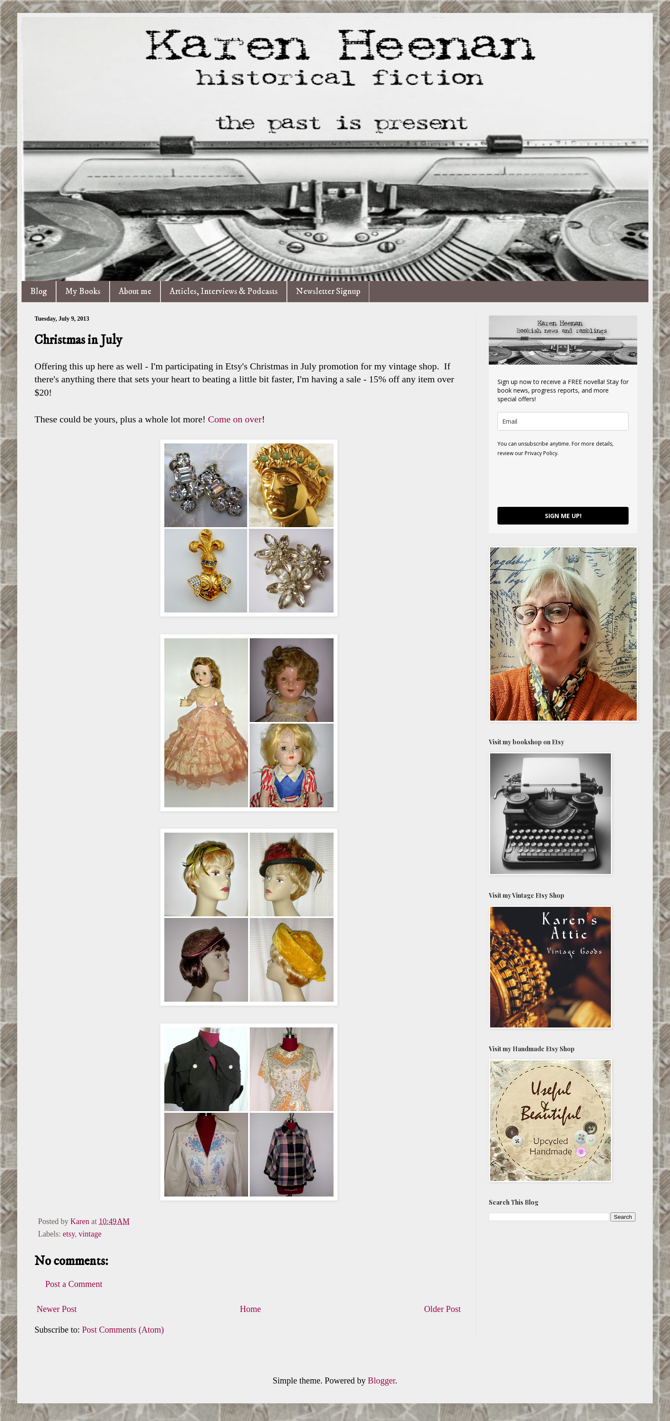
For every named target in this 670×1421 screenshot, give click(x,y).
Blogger (381, 1380)
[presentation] (563, 481)
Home (250, 1309)
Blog (38, 291)
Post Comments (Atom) (123, 1329)
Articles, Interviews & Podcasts (224, 291)
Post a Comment (73, 1284)
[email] (563, 421)
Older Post (442, 1309)
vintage (90, 1234)
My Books (83, 291)
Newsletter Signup (328, 291)
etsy (69, 1234)
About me (135, 291)
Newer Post (57, 1309)
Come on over (235, 419)
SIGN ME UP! (563, 516)
